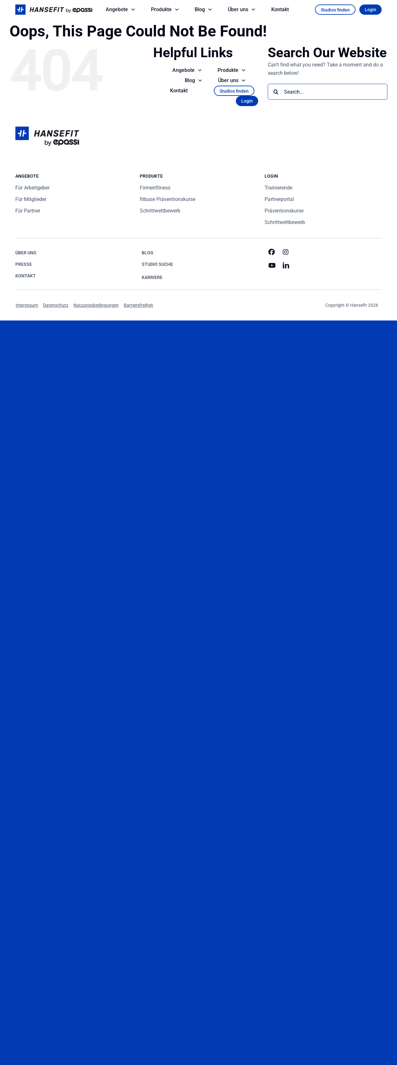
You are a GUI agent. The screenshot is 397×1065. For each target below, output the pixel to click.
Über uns (242, 9)
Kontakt (280, 9)
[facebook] (272, 252)
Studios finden (335, 9)
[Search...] (327, 92)
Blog (204, 9)
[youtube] (272, 265)
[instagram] (286, 252)
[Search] (276, 92)
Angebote (121, 9)
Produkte (166, 9)
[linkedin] (286, 265)
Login (370, 9)
